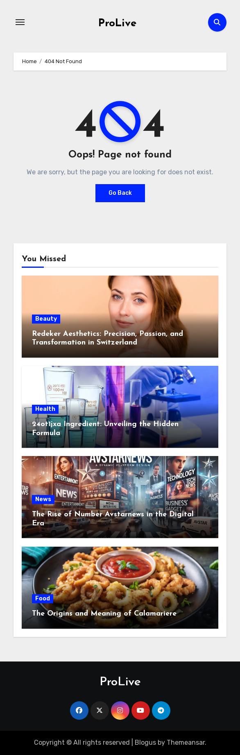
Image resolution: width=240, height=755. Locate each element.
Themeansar (186, 742)
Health (45, 409)
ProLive (117, 23)
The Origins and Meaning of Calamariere (104, 614)
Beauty (46, 318)
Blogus (145, 742)
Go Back (120, 192)
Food (42, 598)
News (43, 499)
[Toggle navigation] (20, 22)
